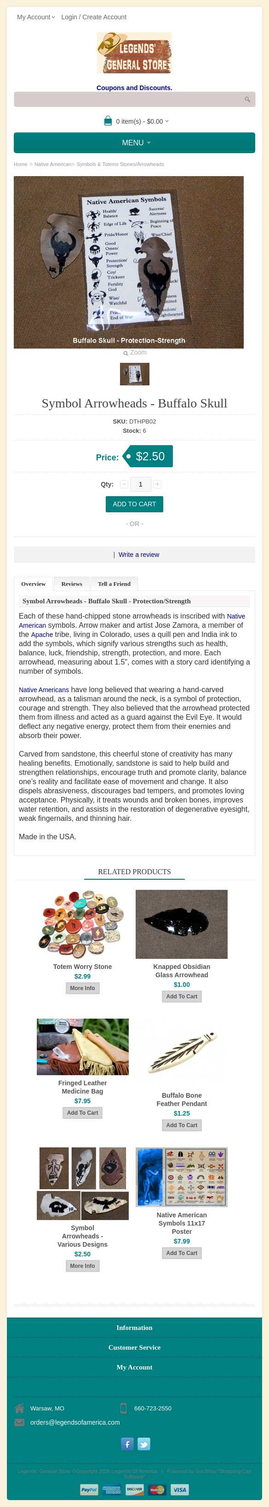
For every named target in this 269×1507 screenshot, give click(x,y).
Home (20, 164)
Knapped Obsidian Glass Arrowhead (182, 971)
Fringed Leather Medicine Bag (82, 1087)
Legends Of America (135, 1471)
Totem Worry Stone (82, 966)
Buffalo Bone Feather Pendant (182, 1099)
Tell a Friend (114, 583)
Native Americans (44, 689)
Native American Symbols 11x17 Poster (182, 1223)
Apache (42, 634)
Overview (33, 583)
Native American (52, 164)
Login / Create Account (93, 17)
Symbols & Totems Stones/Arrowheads (120, 164)
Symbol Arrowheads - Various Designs (82, 1236)
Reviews (71, 583)
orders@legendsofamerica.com (75, 1422)
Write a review (139, 554)
